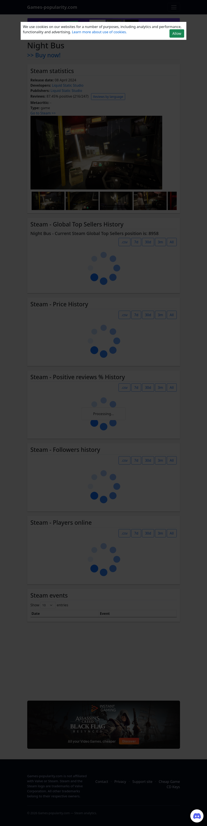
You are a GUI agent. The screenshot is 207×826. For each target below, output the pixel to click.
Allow (176, 33)
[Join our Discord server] (196, 815)
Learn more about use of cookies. (99, 32)
